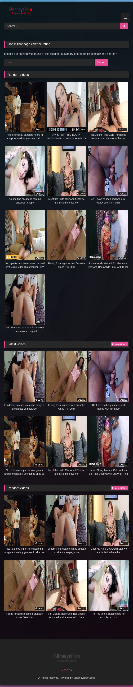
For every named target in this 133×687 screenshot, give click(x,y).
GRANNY (66, 669)
